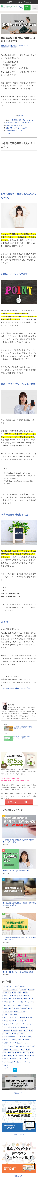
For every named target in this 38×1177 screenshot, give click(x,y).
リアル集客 (22, 989)
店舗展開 (26, 1039)
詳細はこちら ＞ (19, 1093)
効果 (14, 1033)
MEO (32, 1046)
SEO (19, 1024)
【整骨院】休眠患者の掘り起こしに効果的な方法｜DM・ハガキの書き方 (19, 841)
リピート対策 (7, 992)
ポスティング (7, 1024)
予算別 (27, 1062)
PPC (22, 1046)
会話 (11, 1062)
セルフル (5, 986)
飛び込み (16, 47)
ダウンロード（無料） (19, 802)
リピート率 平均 (7, 1011)
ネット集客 (13, 986)
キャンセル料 (19, 1021)
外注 (27, 1046)
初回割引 (5, 1043)
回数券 (19, 1039)
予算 (26, 1030)
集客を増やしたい (23, 45)
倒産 (11, 1008)
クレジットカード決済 (9, 1039)
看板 (30, 1008)
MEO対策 (24, 1027)
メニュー (26, 1052)
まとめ (7, 133)
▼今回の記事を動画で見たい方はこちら (21, 120)
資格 (9, 1002)
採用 (4, 1002)
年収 (19, 992)
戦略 (4, 1052)
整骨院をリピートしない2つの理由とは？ (16, 871)
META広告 (6, 1065)
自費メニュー (7, 995)
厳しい (27, 1058)
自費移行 (11, 1052)
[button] (35, 7)
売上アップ (19, 1005)
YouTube (18, 1052)
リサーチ (21, 1058)
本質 (32, 1055)
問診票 (22, 1017)
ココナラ (5, 1058)
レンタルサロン (14, 1049)
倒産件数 (23, 1008)
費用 (29, 1036)
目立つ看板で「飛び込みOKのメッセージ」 (19, 123)
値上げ (17, 1043)
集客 (16, 1046)
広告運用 (11, 1021)
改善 (4, 1055)
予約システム (29, 1002)
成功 (15, 1014)
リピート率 (6, 1027)
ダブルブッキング (18, 1055)
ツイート (8, 1068)
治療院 (11, 47)
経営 (14, 992)
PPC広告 (31, 989)
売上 (23, 1049)
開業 (14, 995)
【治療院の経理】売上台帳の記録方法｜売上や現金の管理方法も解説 (19, 938)
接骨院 (25, 992)
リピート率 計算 (7, 1014)
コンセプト (29, 1017)
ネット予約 (6, 1005)
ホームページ (15, 1027)
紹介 (28, 1049)
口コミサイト (22, 1033)
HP (11, 1046)
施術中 (5, 1062)
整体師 (26, 995)
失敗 (20, 1030)
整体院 (3, 47)
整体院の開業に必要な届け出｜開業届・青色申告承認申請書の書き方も (19, 904)
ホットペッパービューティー (10, 1017)
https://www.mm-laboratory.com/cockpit (17, 688)
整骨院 (7, 47)
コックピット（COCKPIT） (10, 989)
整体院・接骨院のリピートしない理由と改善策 (18, 972)
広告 (9, 1055)
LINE (14, 1024)
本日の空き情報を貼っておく (14, 130)
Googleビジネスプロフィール (11, 1036)
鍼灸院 (5, 998)
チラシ (27, 1021)
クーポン (23, 1036)
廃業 (27, 1055)
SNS (31, 1030)
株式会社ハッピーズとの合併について (19, 2)
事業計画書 (6, 1030)
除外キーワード (18, 1062)
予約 (32, 1052)
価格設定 (5, 1049)
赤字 (12, 1043)
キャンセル (25, 1043)
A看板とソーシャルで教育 (13, 125)
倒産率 (16, 1008)
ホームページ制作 (18, 1002)
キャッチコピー (27, 1024)
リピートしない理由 (19, 1011)
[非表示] (21, 115)
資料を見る (27, 8)
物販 (26, 998)
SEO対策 (13, 1058)
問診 (27, 1005)
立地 (4, 1021)
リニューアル (7, 1033)
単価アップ (18, 998)
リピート (5, 1046)
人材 (31, 998)
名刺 (13, 1005)
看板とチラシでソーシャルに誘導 (16, 128)
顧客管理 (22, 986)
